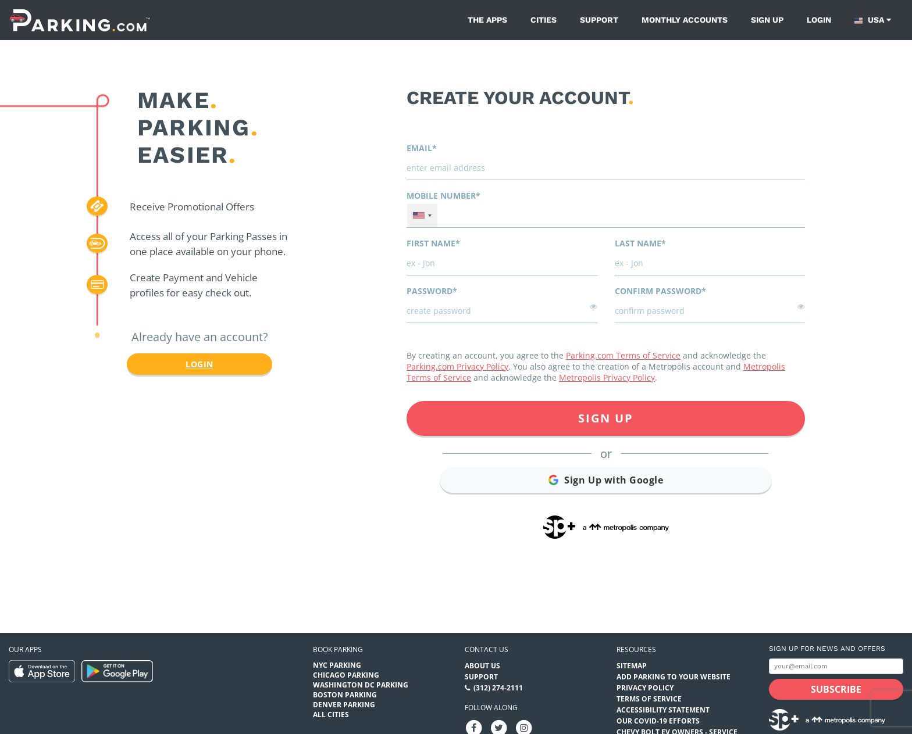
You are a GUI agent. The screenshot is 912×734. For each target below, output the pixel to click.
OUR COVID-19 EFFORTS (658, 721)
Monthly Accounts (685, 19)
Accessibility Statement (663, 710)
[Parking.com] (79, 20)
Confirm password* (660, 290)
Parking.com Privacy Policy (457, 366)
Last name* (640, 243)
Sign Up (605, 418)
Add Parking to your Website (674, 677)
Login (819, 19)
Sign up (767, 19)
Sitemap (632, 666)
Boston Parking (345, 695)
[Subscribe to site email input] (836, 666)
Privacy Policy (645, 688)
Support (599, 19)
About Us (482, 666)
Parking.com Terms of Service (623, 355)
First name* (433, 243)
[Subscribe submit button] (836, 689)
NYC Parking (337, 665)
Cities (543, 19)
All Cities (331, 714)
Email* (422, 147)
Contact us (486, 649)
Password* (432, 290)
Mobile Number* (443, 195)
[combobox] (422, 215)
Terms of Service (649, 699)
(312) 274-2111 (498, 688)
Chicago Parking (346, 675)
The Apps (487, 19)
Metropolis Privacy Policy (607, 377)
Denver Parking (344, 705)
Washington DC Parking (360, 685)
